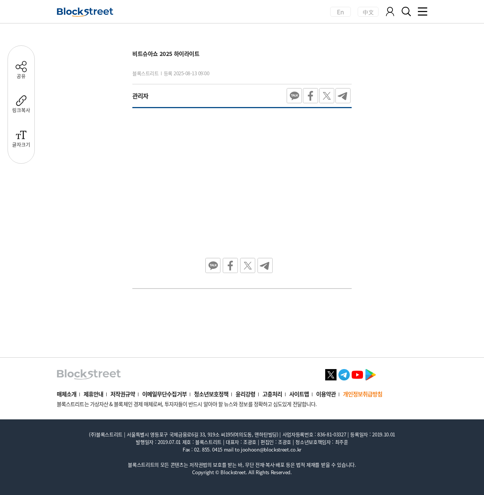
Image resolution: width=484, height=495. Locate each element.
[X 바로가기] (331, 373)
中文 (368, 11)
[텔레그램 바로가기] (344, 373)
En (340, 11)
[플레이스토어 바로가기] (370, 373)
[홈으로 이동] (85, 12)
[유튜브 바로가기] (357, 373)
